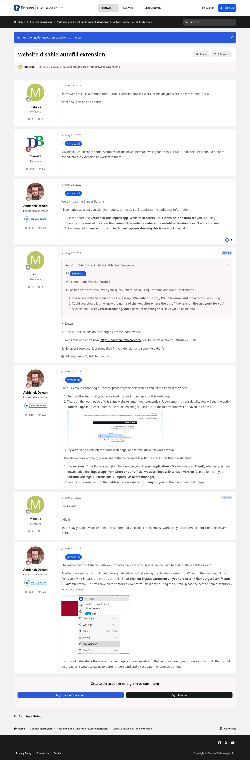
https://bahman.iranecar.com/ (120, 340)
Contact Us (42, 753)
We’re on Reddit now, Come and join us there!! (49, 37)
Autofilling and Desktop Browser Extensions (91, 66)
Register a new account (70, 695)
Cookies (58, 753)
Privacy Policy (24, 753)
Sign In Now (179, 695)
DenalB (35, 156)
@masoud (73, 143)
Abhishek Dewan (35, 206)
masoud (29, 66)
